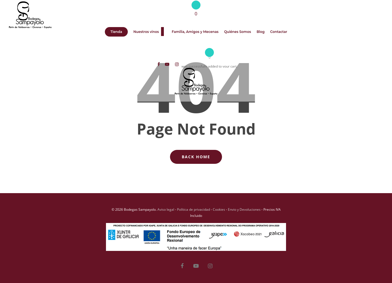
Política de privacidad (193, 209)
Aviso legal (165, 209)
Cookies (219, 209)
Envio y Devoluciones (244, 209)
